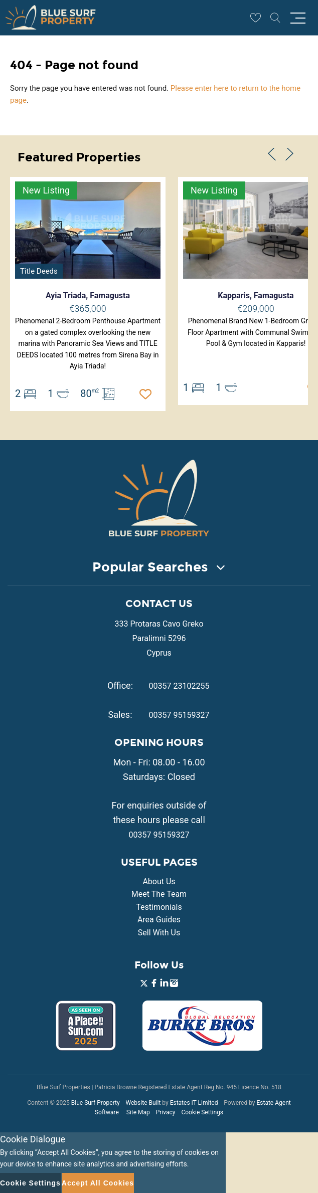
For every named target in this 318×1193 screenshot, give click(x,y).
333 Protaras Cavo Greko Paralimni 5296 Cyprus (158, 638)
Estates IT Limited (194, 1102)
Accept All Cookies (98, 1183)
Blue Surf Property (95, 1102)
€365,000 (87, 308)
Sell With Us (159, 932)
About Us (158, 881)
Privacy (166, 1112)
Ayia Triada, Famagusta (88, 295)
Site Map (138, 1112)
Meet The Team (159, 894)
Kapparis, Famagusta (255, 295)
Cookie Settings (202, 1112)
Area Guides (159, 919)
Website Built (143, 1102)
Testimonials (159, 907)
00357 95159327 (179, 715)
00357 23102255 (179, 686)
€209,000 (255, 308)
